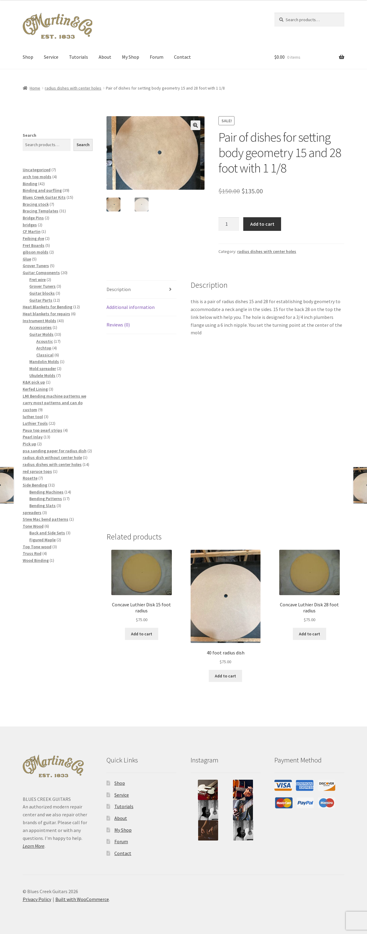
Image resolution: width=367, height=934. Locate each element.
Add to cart (262, 224)
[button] (195, 125)
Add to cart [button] (141, 634)
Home (35, 88)
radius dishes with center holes (73, 88)
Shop (28, 57)
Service (51, 57)
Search (29, 135)
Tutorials (78, 57)
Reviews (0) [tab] (118, 325)
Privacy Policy (37, 899)
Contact (182, 57)
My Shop (130, 57)
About (105, 57)
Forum (156, 57)
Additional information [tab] (130, 307)
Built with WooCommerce (82, 899)
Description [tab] (118, 289)
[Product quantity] (228, 224)
